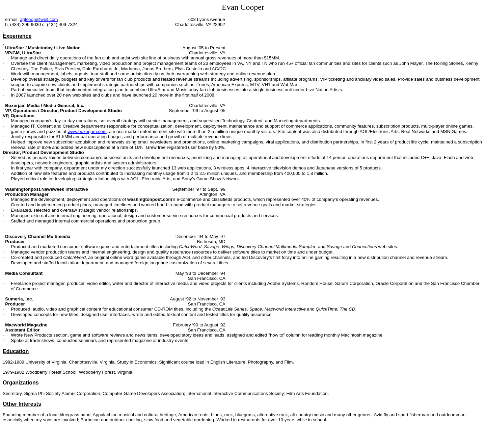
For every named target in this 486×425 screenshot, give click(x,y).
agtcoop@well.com (39, 19)
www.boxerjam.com (87, 131)
